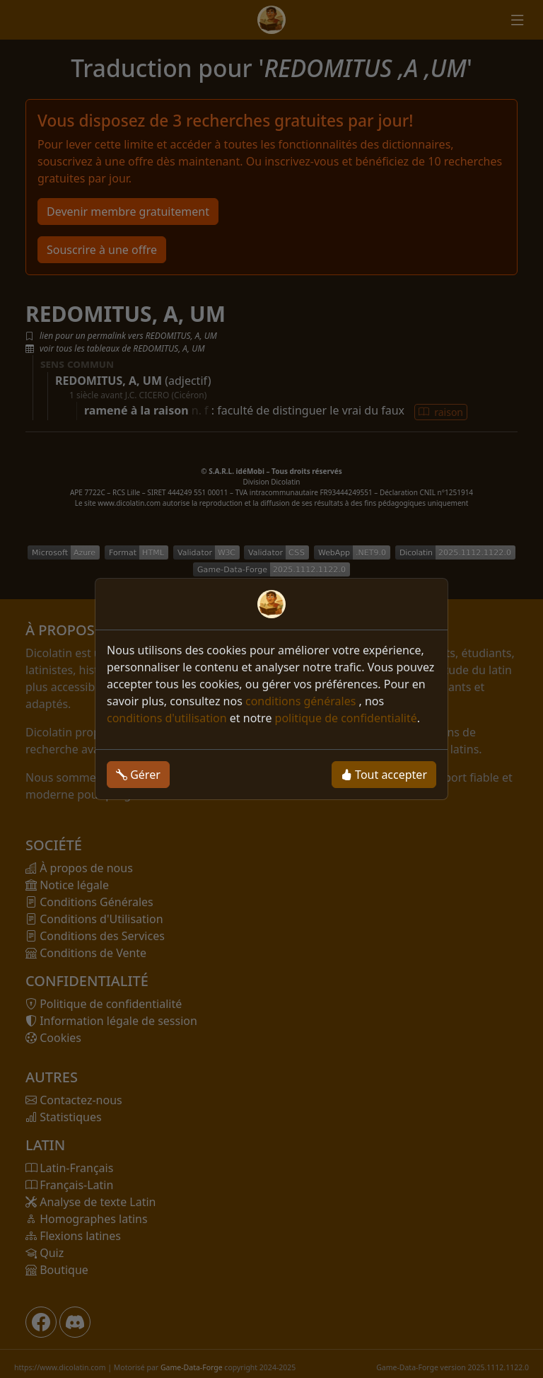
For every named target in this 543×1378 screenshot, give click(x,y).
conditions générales (302, 701)
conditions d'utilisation (167, 718)
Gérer (138, 774)
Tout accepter (384, 774)
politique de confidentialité (346, 718)
